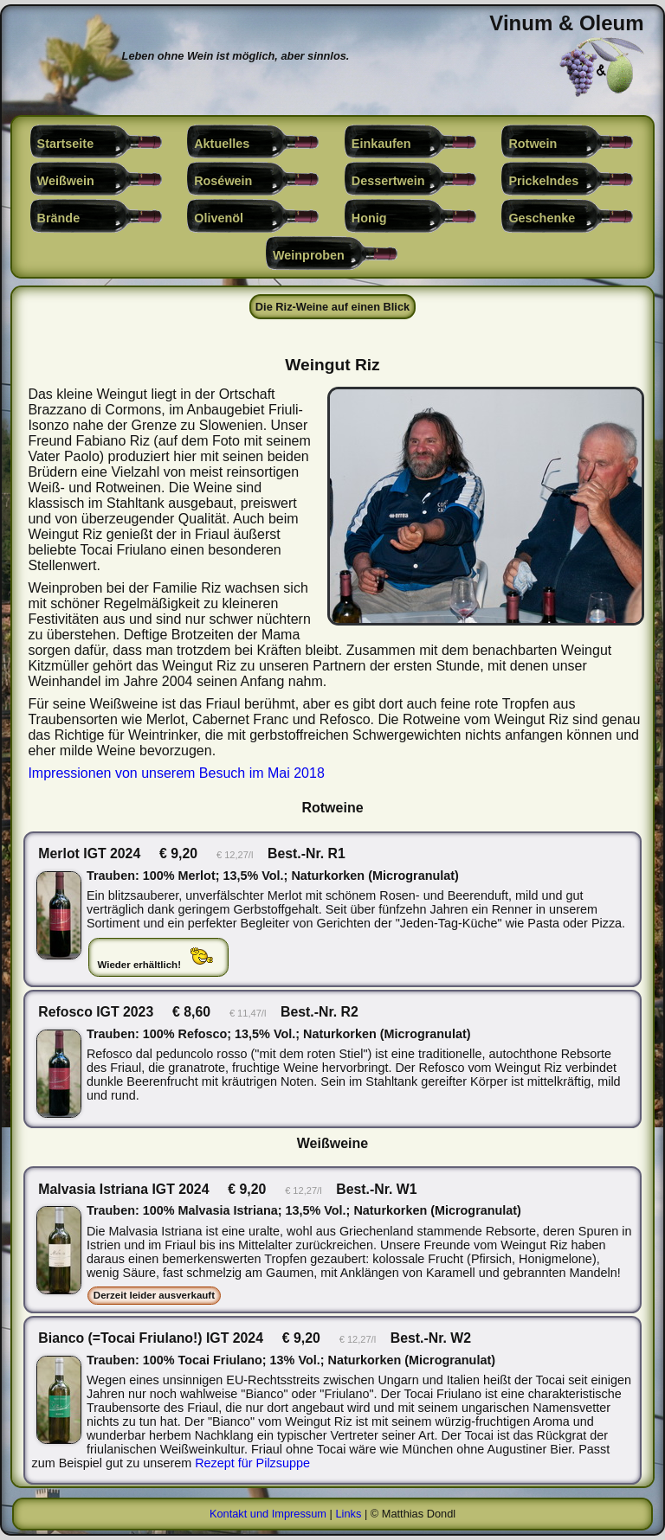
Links (348, 1513)
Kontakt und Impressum (268, 1513)
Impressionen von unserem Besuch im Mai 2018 (176, 773)
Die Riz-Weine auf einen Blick (332, 306)
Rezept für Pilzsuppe (252, 1463)
